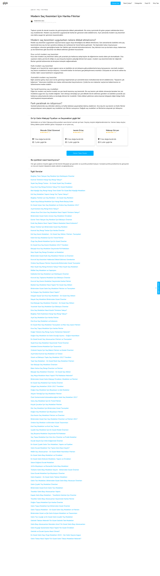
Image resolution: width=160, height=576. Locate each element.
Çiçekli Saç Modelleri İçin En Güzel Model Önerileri (49, 430)
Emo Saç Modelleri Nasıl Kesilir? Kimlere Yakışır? (49, 310)
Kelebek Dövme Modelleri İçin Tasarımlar (46, 346)
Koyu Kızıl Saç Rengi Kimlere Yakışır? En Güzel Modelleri (52, 187)
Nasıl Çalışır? (127, 3)
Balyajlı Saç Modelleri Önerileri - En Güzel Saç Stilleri (51, 372)
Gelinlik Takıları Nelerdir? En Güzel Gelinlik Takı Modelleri (52, 521)
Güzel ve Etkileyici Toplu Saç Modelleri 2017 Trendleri (51, 357)
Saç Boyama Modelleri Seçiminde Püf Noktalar (48, 434)
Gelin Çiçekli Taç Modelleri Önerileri (44, 484)
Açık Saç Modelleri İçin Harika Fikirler (45, 318)
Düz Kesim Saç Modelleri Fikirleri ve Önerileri (47, 415)
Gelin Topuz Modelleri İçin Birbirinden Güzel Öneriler (50, 506)
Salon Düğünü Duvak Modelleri (42, 463)
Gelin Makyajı (44, 9)
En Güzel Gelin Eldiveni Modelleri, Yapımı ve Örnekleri (51, 459)
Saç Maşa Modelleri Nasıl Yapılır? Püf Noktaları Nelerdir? (52, 376)
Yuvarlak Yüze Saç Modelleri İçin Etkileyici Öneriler (49, 307)
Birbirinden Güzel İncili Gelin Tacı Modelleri (47, 488)
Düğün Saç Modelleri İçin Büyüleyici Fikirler (47, 412)
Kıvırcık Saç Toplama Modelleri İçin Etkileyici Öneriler (50, 278)
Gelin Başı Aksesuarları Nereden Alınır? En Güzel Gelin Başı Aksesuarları (58, 524)
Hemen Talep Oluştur (80, 153)
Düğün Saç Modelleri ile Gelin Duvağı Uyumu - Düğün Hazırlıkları (55, 336)
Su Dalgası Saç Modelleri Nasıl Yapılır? (45, 292)
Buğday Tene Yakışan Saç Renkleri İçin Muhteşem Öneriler (52, 176)
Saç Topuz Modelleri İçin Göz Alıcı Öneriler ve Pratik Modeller (54, 437)
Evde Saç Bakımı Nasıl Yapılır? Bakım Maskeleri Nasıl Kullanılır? (54, 223)
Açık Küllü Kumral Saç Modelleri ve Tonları (47, 354)
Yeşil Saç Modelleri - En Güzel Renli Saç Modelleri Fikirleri (52, 361)
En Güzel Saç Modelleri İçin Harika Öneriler (47, 383)
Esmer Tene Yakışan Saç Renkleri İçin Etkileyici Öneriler (51, 220)
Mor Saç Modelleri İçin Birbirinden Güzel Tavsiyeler (50, 408)
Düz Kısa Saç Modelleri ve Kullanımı (44, 321)
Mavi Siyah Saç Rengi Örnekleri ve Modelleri (47, 252)
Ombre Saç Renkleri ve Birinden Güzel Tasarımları (49, 423)
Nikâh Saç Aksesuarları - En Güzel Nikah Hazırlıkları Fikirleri (53, 452)
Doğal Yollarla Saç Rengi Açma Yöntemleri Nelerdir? (50, 332)
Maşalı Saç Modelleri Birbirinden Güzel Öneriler (48, 299)
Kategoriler (138, 3)
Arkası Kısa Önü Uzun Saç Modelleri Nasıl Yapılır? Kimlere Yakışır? (55, 212)
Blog (38, 9)
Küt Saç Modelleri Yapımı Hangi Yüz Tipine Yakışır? (49, 194)
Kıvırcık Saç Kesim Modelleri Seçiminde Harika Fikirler (51, 281)
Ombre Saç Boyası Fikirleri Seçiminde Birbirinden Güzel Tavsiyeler (55, 263)
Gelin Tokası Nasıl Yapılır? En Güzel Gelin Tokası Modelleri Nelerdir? (56, 539)
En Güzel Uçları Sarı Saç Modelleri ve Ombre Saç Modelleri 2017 (55, 205)
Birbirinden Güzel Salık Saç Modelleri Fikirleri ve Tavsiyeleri (53, 288)
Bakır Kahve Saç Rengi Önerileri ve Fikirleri (47, 368)
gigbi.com (33, 9)
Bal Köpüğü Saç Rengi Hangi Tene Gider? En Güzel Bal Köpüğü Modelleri (58, 191)
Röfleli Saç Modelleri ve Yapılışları (43, 270)
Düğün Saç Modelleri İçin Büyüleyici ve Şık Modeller (50, 390)
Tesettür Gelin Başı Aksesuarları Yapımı (45, 492)
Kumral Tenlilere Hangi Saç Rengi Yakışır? (46, 180)
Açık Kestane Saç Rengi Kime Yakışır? (45, 209)
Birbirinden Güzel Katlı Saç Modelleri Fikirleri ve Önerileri (52, 256)
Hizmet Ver (115, 3)
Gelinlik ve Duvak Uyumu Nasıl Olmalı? (45, 531)
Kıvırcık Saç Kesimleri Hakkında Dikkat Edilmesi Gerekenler (53, 260)
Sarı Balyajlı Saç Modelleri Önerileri (44, 365)
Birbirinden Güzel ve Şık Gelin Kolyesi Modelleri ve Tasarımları (54, 513)
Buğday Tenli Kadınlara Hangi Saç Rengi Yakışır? (49, 314)
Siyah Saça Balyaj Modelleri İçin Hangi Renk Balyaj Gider (52, 202)
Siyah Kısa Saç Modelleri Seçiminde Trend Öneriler (50, 343)
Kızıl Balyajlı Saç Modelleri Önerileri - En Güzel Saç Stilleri (52, 303)
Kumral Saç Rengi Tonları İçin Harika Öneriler (48, 230)
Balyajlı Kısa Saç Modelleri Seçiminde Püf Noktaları (50, 249)
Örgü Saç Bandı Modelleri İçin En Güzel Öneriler (49, 241)
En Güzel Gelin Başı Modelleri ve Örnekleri (46, 455)
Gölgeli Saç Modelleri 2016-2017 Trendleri (47, 386)
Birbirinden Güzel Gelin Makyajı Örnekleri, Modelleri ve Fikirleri (54, 379)
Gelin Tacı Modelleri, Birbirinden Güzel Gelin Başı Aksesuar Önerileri (56, 481)
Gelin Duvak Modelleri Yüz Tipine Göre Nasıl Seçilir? (50, 448)
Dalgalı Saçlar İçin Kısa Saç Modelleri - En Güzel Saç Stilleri (53, 296)
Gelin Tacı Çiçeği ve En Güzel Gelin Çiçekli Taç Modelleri (52, 517)
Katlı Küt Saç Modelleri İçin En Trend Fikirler (47, 238)
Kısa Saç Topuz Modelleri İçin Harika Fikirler (47, 328)
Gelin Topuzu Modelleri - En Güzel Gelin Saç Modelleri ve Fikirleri (55, 510)
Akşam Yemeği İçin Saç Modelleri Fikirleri (46, 394)
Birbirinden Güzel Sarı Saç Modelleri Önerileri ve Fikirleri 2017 (54, 419)
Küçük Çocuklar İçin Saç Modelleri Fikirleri (46, 405)
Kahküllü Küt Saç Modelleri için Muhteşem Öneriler (50, 274)
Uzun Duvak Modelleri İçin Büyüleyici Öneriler (48, 473)
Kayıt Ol (147, 3)
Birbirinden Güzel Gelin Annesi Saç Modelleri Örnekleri (51, 216)
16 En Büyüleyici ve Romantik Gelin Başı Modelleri (49, 466)
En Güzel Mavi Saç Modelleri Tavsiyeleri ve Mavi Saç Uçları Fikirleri (55, 325)
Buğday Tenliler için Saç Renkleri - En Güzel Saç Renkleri (52, 198)
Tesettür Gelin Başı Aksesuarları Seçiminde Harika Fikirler (52, 499)
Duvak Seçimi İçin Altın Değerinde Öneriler (47, 441)
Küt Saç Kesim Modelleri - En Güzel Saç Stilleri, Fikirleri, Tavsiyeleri (56, 234)
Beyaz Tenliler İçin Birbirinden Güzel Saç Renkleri (49, 227)
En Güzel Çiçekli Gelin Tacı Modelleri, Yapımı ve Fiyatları (52, 444)
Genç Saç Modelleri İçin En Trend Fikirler (46, 401)
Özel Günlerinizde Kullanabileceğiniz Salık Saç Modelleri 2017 (54, 397)
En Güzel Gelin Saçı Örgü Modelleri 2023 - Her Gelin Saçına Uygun (56, 535)
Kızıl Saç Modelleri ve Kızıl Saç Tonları (45, 426)
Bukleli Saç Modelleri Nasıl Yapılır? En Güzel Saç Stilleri (51, 285)
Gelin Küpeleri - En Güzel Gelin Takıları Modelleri (49, 477)
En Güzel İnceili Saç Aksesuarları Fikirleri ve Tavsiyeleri (51, 339)
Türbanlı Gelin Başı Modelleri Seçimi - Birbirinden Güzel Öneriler (55, 470)
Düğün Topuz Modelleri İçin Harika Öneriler (47, 502)
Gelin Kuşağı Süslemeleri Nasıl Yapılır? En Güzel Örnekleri (52, 528)
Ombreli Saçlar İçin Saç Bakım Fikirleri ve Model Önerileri (52, 350)
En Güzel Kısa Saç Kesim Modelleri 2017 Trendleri (49, 245)
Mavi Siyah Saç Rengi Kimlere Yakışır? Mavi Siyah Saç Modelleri (54, 267)
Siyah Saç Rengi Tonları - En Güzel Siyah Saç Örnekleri (51, 183)
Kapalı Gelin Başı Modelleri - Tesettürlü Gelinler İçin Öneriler (53, 495)
